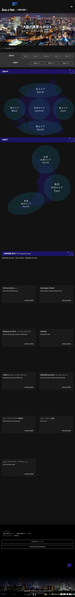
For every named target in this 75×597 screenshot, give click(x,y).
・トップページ (5, 531)
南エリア (58, 56)
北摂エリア (36, 63)
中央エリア (47, 56)
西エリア (68, 56)
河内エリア (51, 63)
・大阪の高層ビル (20, 533)
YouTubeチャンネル (37, 541)
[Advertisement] (37, 234)
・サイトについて (6, 535)
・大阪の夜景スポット (7, 533)
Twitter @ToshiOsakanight (38, 547)
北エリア (26, 56)
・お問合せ (16, 535)
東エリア (37, 56)
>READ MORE (28, 300)
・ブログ (28, 533)
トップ (2, 48)
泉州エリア (66, 63)
